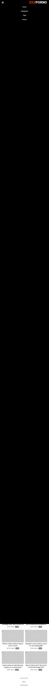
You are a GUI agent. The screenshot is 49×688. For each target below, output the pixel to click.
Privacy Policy (24, 685)
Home (24, 7)
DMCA (24, 681)
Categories (24, 11)
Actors (24, 19)
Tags (24, 15)
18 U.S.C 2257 (24, 678)
